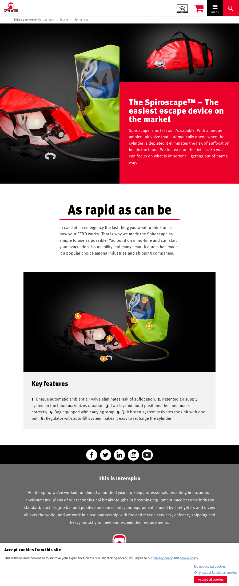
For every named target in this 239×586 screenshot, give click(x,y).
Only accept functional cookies (215, 573)
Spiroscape (81, 19)
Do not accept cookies (210, 566)
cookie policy (189, 558)
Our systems (46, 19)
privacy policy (163, 558)
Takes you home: (25, 19)
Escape (64, 19)
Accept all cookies (211, 579)
